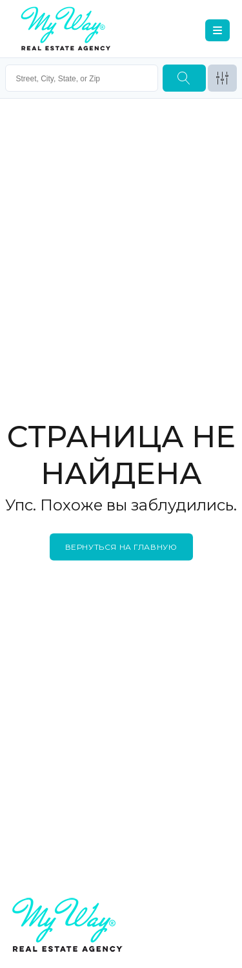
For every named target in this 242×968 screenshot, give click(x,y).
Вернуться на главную (121, 546)
